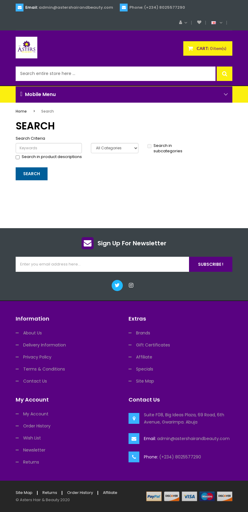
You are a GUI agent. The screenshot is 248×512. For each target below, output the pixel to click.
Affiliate (144, 357)
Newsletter (34, 450)
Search (47, 111)
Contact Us (35, 381)
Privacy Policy (37, 357)
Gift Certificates (153, 345)
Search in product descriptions (49, 157)
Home (21, 111)
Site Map (145, 381)
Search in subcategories (164, 148)
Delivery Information (44, 345)
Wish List (32, 438)
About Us (32, 333)
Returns (31, 462)
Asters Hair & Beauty (39, 500)
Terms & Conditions (44, 369)
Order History (37, 426)
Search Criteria (30, 138)
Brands (143, 333)
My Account (35, 414)
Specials (144, 369)
